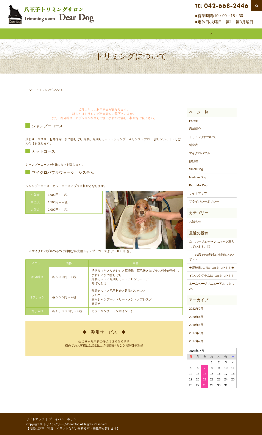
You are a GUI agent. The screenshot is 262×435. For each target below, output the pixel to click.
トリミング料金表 (96, 113)
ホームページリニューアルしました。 (211, 286)
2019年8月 (196, 324)
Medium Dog (197, 177)
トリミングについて (100, 33)
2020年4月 (196, 316)
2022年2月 (196, 308)
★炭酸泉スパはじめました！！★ (211, 267)
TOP (30, 89)
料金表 (131, 33)
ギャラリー (188, 33)
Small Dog (196, 169)
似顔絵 (215, 33)
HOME (46, 33)
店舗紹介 (69, 33)
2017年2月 (196, 340)
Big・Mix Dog (198, 185)
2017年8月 (196, 332)
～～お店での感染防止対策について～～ (211, 257)
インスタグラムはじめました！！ (211, 275)
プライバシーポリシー (204, 201)
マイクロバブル (158, 33)
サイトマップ (198, 193)
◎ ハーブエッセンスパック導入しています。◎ (211, 244)
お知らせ (195, 221)
